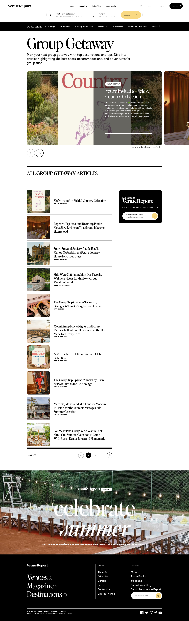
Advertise (103, 576)
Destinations (47, 594)
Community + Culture (137, 26)
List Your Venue (106, 593)
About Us (103, 572)
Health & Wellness (62, 285)
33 (102, 455)
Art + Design (50, 26)
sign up (176, 6)
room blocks (111, 6)
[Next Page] (109, 455)
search (131, 15)
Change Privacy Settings (56, 613)
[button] (40, 153)
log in (162, 6)
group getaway (113, 84)
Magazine (42, 585)
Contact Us (104, 589)
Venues (39, 577)
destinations (96, 6)
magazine (83, 6)
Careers (102, 580)
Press (100, 585)
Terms (70, 613)
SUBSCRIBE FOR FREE (134, 215)
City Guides (118, 26)
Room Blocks (138, 576)
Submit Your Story (141, 585)
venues (71, 6)
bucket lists (103, 26)
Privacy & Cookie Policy (36, 613)
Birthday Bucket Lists (84, 26)
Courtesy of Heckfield (150, 147)
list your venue (147, 6)
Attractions (65, 26)
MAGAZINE (34, 26)
